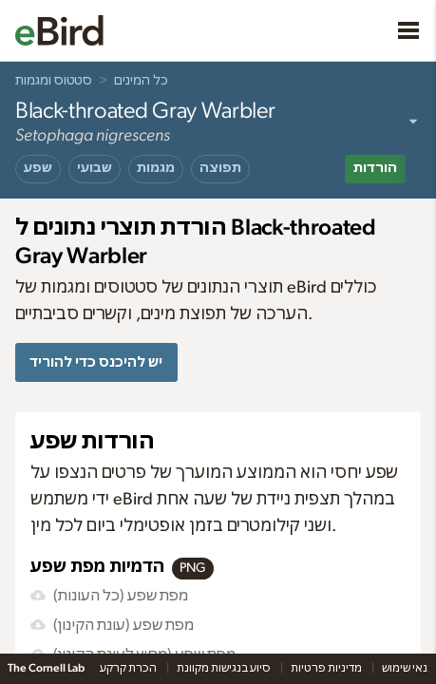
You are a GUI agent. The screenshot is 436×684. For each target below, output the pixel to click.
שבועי (94, 168)
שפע (38, 168)
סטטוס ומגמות (53, 80)
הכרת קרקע (129, 668)
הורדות (375, 168)
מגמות (156, 168)
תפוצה (220, 168)
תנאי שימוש (408, 668)
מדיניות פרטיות (327, 668)
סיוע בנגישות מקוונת (225, 668)
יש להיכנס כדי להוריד (95, 362)
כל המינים (141, 80)
